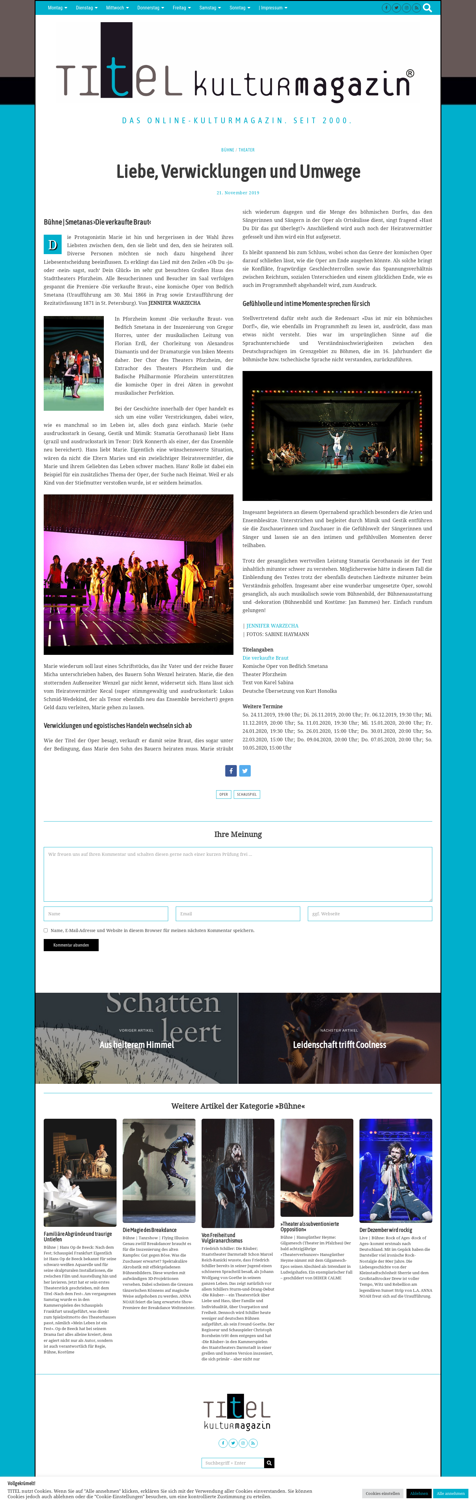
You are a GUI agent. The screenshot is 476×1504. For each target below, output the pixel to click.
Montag (55, 8)
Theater (247, 150)
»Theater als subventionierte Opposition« (309, 1227)
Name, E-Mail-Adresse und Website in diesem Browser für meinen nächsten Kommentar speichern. (153, 930)
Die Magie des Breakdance (149, 1230)
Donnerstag (149, 8)
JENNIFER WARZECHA (272, 625)
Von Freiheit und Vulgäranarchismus (222, 1238)
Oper (223, 794)
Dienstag (84, 8)
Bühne (227, 150)
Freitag (179, 8)
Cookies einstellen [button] (383, 1493)
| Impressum (271, 8)
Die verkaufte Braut (266, 658)
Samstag (207, 8)
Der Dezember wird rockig (385, 1230)
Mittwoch (115, 8)
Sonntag (237, 8)
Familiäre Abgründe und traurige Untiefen (78, 1237)
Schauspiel (247, 794)
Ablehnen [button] (419, 1493)
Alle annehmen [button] (451, 1493)
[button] (269, 1463)
